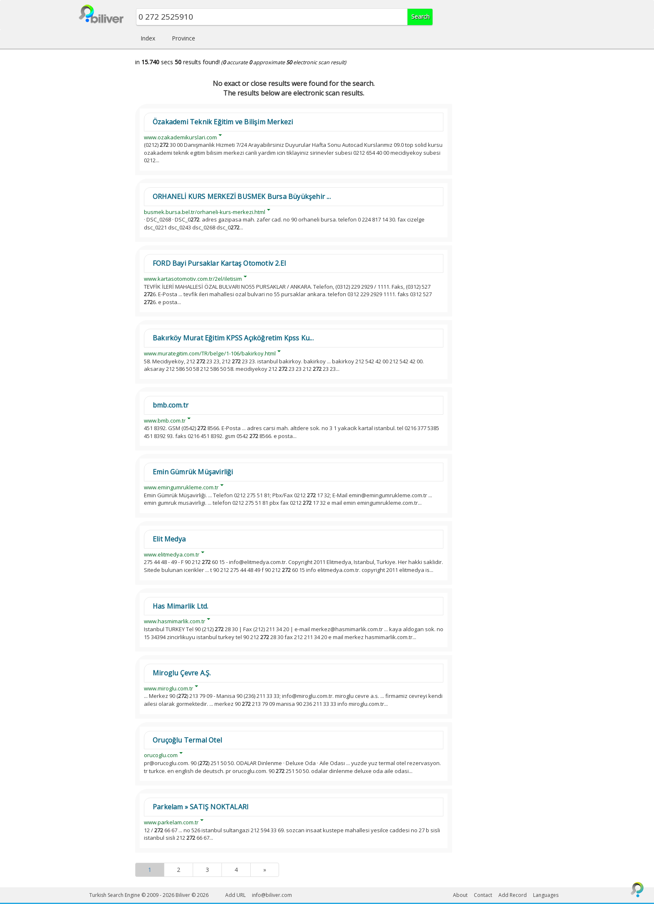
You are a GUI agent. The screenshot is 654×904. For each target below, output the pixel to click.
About (460, 895)
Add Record (512, 895)
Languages (545, 895)
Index (148, 38)
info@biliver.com (272, 895)
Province (183, 38)
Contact (483, 895)
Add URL (235, 895)
